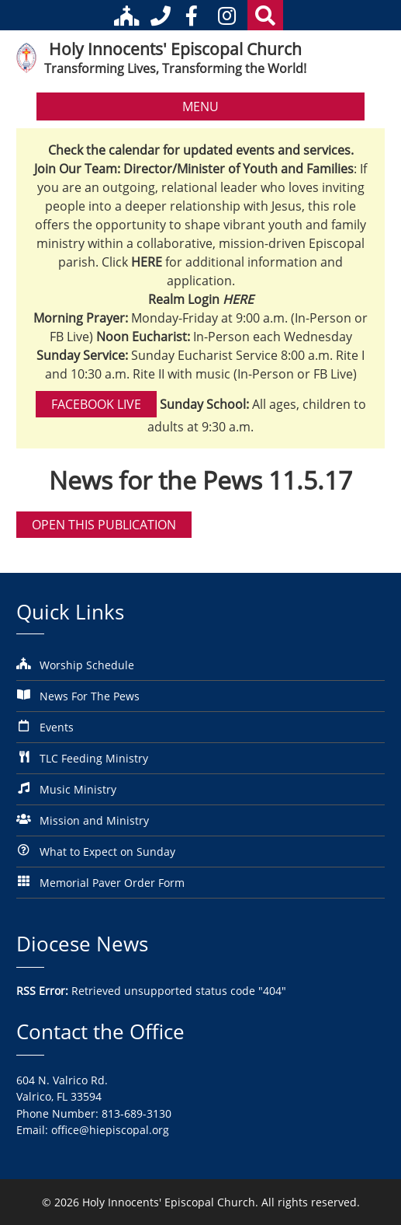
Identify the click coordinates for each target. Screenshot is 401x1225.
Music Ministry (78, 789)
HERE (238, 299)
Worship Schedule (87, 665)
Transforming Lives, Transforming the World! (175, 68)
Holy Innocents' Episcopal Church (175, 49)
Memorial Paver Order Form (112, 882)
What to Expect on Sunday (107, 851)
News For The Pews (90, 696)
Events (57, 727)
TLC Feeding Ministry (94, 758)
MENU (200, 106)
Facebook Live (96, 404)
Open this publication (104, 524)
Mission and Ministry (94, 820)
